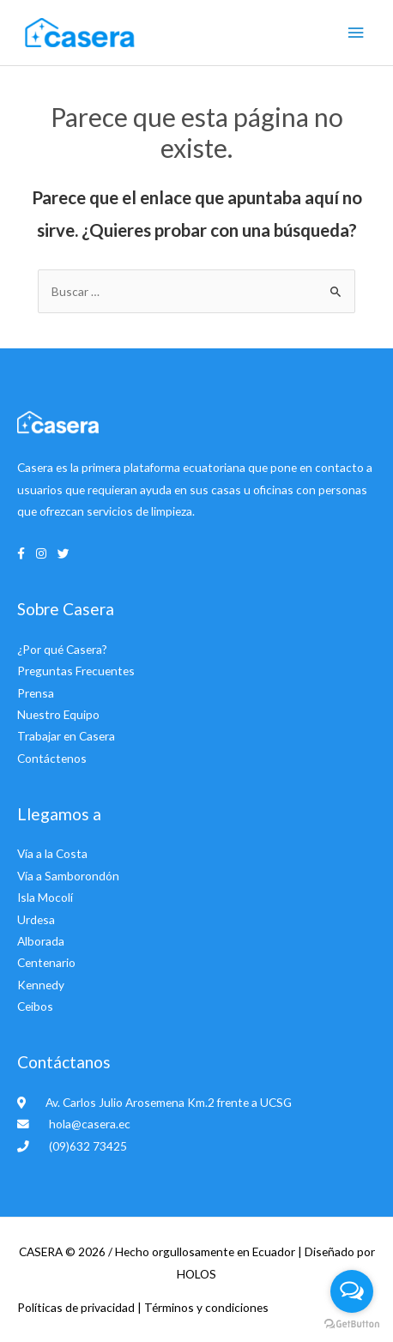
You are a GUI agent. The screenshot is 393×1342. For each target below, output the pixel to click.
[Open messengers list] (351, 1291)
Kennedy (40, 984)
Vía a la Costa (52, 853)
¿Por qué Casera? (62, 649)
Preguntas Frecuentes (76, 670)
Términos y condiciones (206, 1307)
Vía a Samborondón (68, 875)
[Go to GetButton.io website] (351, 1324)
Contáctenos (52, 758)
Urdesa (36, 919)
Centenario (46, 962)
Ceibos (35, 1006)
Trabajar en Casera (66, 735)
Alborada (40, 941)
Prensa (35, 693)
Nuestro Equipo (58, 714)
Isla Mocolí (45, 897)
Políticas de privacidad (77, 1307)
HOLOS (196, 1273)
